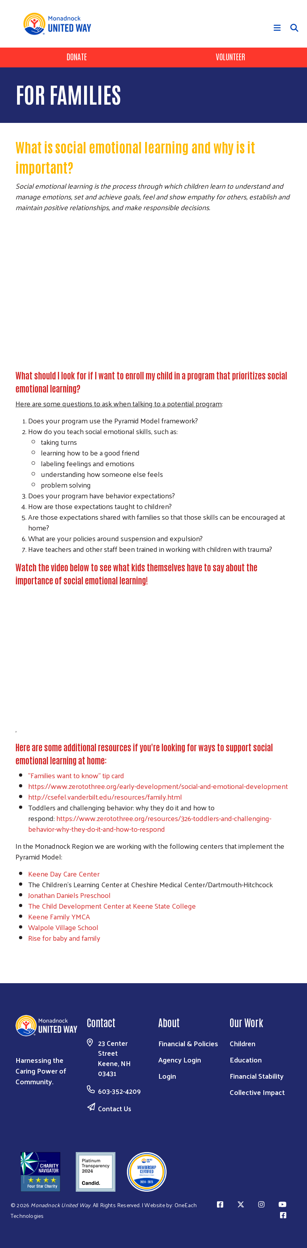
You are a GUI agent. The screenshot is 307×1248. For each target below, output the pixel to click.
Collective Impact (257, 1092)
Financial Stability (257, 1076)
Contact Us (114, 1108)
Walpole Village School (63, 927)
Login (167, 1076)
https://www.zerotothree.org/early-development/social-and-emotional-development (158, 785)
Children (242, 1043)
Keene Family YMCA (59, 916)
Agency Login (179, 1059)
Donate (77, 56)
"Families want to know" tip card (77, 775)
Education (246, 1059)
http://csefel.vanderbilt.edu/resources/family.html (105, 796)
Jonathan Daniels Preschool (70, 895)
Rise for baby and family (64, 937)
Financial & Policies (188, 1043)
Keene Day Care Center (64, 873)
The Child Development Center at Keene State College (113, 905)
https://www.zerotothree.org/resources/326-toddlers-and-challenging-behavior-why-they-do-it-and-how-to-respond (149, 823)
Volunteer (230, 56)
